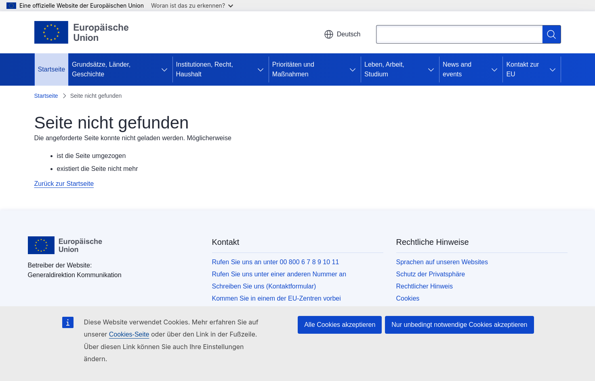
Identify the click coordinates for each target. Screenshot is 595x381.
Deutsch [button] (342, 34)
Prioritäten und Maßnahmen (293, 69)
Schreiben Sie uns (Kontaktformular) (264, 286)
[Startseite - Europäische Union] (82, 32)
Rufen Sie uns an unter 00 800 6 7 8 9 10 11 (275, 262)
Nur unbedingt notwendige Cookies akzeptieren (459, 324)
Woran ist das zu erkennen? (192, 5)
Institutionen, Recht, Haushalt (204, 69)
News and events (457, 69)
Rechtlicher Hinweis (424, 286)
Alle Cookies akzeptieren (339, 324)
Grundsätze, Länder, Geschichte (101, 69)
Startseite (51, 69)
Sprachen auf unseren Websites (442, 262)
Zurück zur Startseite (64, 183)
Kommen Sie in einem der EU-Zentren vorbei (276, 298)
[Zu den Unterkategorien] (166, 69)
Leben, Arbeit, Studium (384, 69)
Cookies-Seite (129, 334)
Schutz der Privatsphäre (430, 274)
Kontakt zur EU (522, 69)
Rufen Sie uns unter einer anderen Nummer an (279, 274)
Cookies (408, 298)
